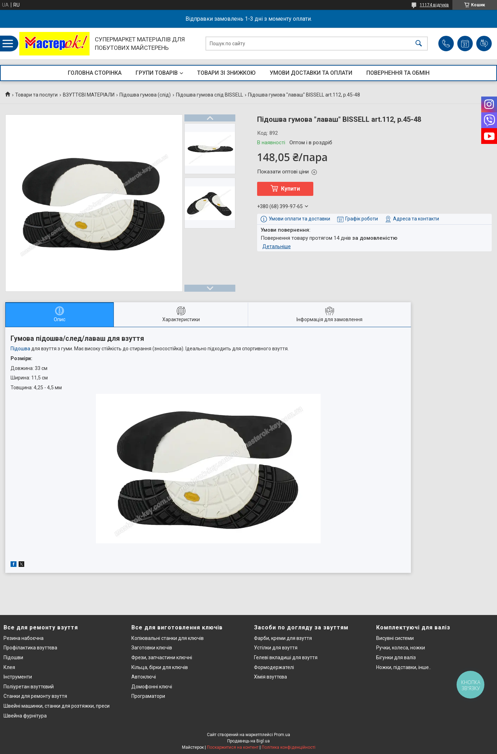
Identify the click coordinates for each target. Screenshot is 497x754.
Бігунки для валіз (396, 657)
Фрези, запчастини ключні (161, 657)
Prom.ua (282, 734)
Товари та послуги (36, 95)
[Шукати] (418, 43)
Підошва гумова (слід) (145, 95)
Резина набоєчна (24, 638)
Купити (290, 188)
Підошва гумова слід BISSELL (209, 95)
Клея (9, 667)
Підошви (13, 657)
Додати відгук (484, 43)
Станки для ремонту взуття (35, 696)
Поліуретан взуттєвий (29, 686)
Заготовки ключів (151, 647)
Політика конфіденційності (288, 747)
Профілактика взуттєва (30, 647)
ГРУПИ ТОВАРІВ (157, 73)
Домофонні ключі (151, 686)
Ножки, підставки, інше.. (403, 667)
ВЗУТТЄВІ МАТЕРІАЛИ (89, 95)
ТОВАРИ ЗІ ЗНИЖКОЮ (226, 73)
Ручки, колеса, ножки (400, 647)
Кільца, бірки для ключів (159, 667)
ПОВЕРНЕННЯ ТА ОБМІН (398, 73)
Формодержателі (274, 667)
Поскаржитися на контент (233, 747)
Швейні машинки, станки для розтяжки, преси (57, 706)
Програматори (148, 696)
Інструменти (18, 677)
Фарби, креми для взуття (283, 638)
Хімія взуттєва (270, 677)
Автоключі (143, 677)
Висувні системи (395, 638)
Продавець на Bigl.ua (248, 741)
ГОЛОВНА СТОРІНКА (95, 73)
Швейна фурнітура (25, 716)
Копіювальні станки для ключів (167, 638)
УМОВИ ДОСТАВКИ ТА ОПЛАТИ (311, 73)
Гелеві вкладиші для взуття (286, 657)
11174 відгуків (434, 4)
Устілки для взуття (275, 647)
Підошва (20, 348)
